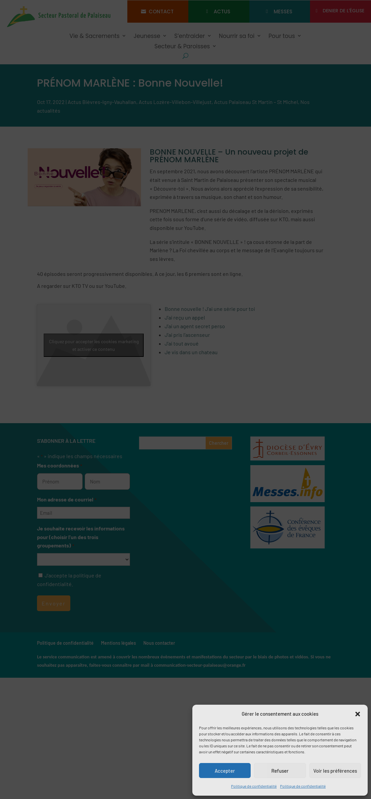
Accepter (225, 771)
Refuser (280, 771)
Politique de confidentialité (254, 786)
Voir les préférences (335, 771)
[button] (357, 714)
